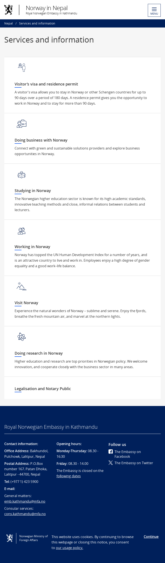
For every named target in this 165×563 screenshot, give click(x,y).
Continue (151, 536)
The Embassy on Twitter (130, 463)
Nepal (8, 23)
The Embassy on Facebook (124, 454)
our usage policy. (69, 547)
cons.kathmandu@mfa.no (25, 513)
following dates (69, 476)
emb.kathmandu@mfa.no (24, 501)
